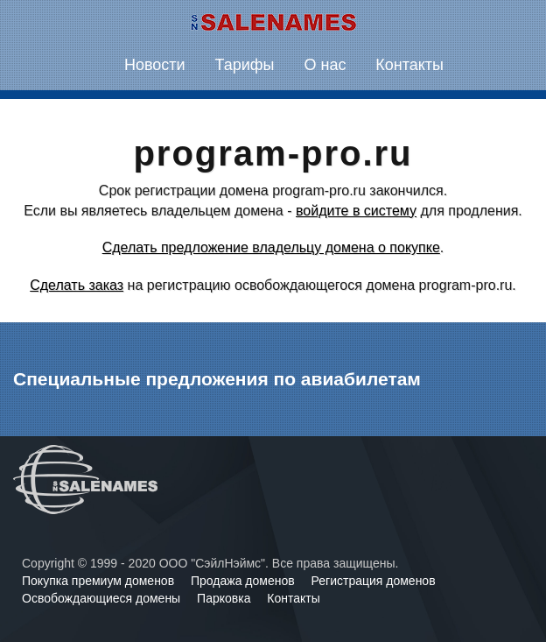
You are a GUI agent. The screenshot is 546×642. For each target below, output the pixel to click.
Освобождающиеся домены (103, 598)
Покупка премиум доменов (100, 581)
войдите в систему (356, 210)
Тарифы (245, 65)
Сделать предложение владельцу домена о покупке (271, 247)
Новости (155, 65)
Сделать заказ (76, 285)
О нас (325, 65)
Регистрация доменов (374, 581)
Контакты (409, 65)
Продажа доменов (244, 581)
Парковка (225, 598)
